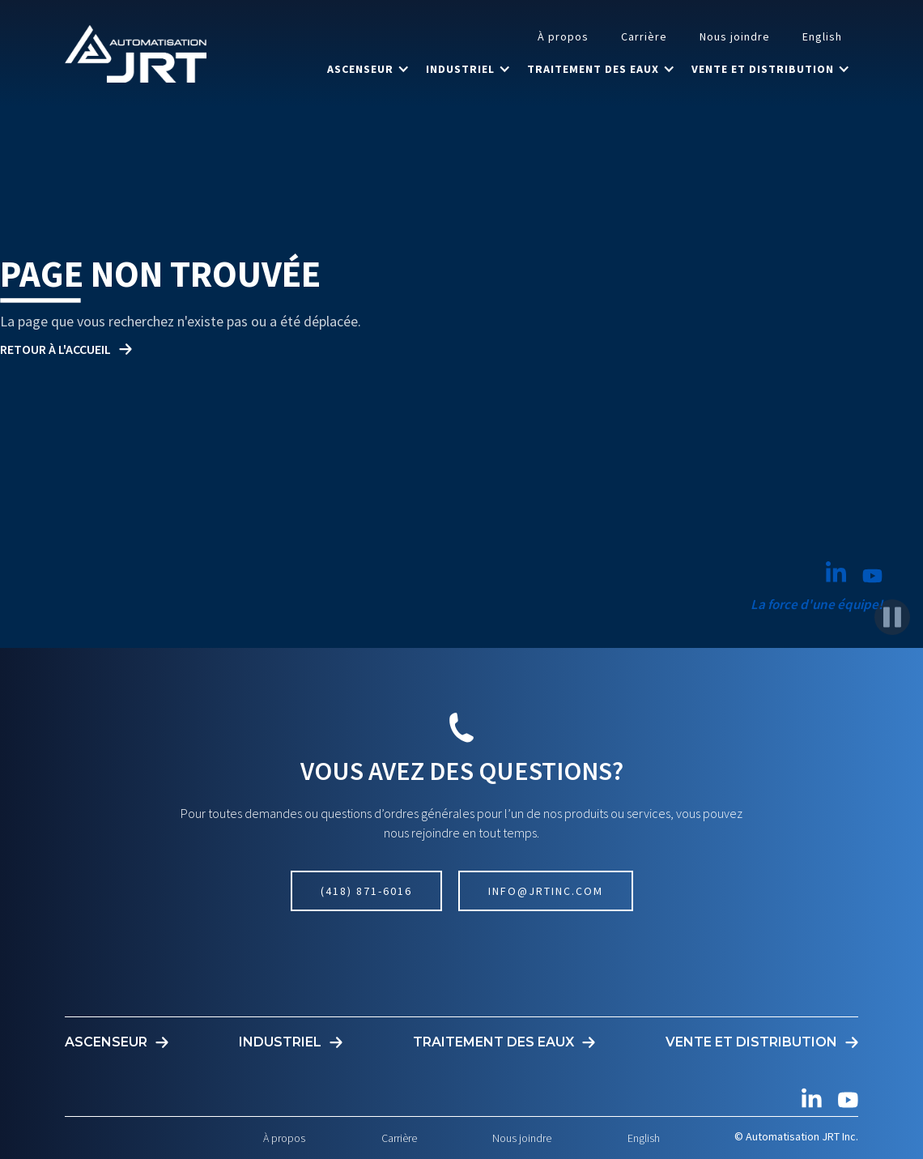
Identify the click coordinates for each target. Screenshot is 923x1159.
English (822, 36)
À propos (563, 36)
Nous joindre (735, 36)
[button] (368, 69)
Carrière (644, 36)
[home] (135, 53)
